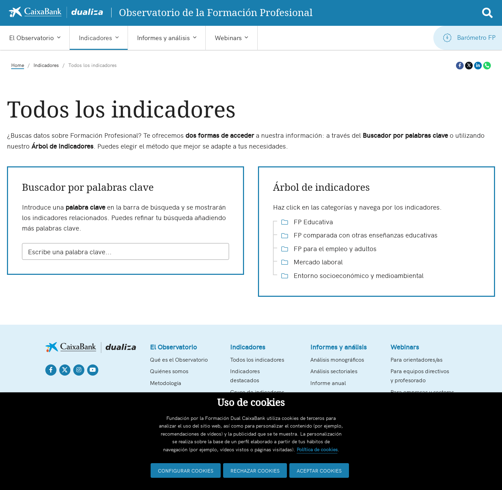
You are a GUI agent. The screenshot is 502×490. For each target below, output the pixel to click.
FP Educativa (307, 221)
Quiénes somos (169, 371)
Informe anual (328, 382)
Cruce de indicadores (257, 391)
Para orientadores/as (416, 359)
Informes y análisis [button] (163, 37)
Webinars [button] (228, 37)
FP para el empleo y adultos (328, 248)
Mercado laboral (312, 261)
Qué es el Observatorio (179, 359)
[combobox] (125, 251)
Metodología (165, 382)
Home (17, 65)
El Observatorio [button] (31, 37)
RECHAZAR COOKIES (255, 470)
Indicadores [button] (95, 37)
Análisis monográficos (337, 359)
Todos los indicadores (257, 359)
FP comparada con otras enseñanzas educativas (359, 234)
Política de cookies (317, 449)
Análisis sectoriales (333, 371)
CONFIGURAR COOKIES (185, 470)
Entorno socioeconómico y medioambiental (352, 275)
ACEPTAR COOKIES (319, 470)
